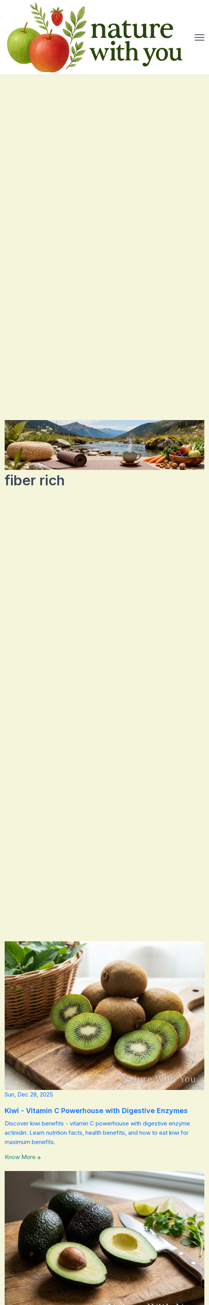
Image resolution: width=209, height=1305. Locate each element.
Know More (23, 1157)
